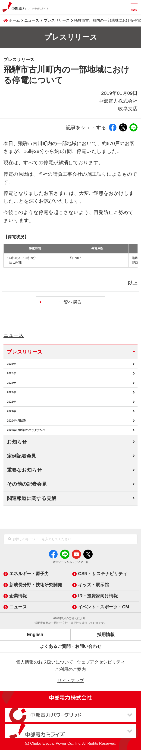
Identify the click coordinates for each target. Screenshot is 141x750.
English (35, 634)
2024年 (11, 382)
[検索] (9, 539)
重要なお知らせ (24, 470)
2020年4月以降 (16, 420)
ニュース (18, 334)
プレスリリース (57, 20)
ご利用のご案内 (70, 669)
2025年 (11, 373)
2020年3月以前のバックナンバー (27, 430)
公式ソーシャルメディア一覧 (71, 562)
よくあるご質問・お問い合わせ (70, 646)
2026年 (11, 364)
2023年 (11, 392)
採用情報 (106, 634)
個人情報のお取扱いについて (44, 661)
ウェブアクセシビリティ (101, 661)
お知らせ (17, 441)
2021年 (11, 411)
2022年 (11, 401)
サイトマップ (70, 680)
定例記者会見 (21, 455)
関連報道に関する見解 (31, 498)
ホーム (14, 20)
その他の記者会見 (27, 484)
